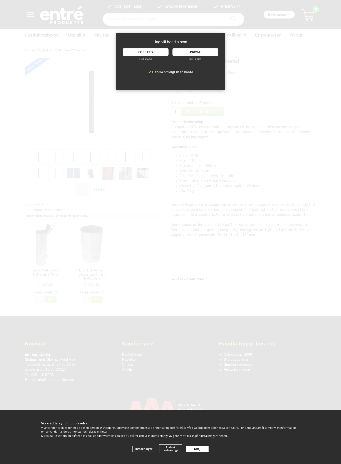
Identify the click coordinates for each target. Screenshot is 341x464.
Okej (197, 449)
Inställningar (143, 449)
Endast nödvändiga (170, 448)
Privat (195, 52)
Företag (145, 52)
